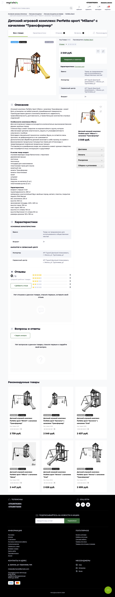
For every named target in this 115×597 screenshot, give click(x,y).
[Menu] (3, 3)
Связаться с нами (13, 546)
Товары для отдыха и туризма (85, 544)
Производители (13, 553)
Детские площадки (35, 14)
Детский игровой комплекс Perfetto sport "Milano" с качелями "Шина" (23, 474)
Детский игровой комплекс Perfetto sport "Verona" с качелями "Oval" (57, 474)
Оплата (10, 537)
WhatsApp (82, 568)
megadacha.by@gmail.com (18, 569)
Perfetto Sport (69, 14)
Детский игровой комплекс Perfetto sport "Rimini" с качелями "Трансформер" (23, 420)
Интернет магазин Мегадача (17, 14)
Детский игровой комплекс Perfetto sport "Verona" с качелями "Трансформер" (90, 474)
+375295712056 (14, 507)
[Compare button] (103, 51)
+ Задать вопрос (20, 335)
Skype (80, 571)
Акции (10, 555)
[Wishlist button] (98, 51)
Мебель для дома (81, 537)
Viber (80, 565)
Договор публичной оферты (17, 542)
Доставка (11, 535)
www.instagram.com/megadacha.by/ (83, 504)
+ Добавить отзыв (21, 286)
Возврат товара (13, 548)
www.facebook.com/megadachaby (77, 504)
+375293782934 (14, 504)
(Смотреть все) (79, 66)
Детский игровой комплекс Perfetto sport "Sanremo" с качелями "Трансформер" (54, 420)
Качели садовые (81, 535)
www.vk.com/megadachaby (88, 504)
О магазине (12, 539)
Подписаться (72, 521)
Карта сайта (12, 551)
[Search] (71, 8)
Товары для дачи (81, 542)
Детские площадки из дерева (53, 14)
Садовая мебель (81, 539)
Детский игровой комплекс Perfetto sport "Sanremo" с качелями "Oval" (88, 420)
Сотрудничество (13, 544)
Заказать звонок (106, 2)
